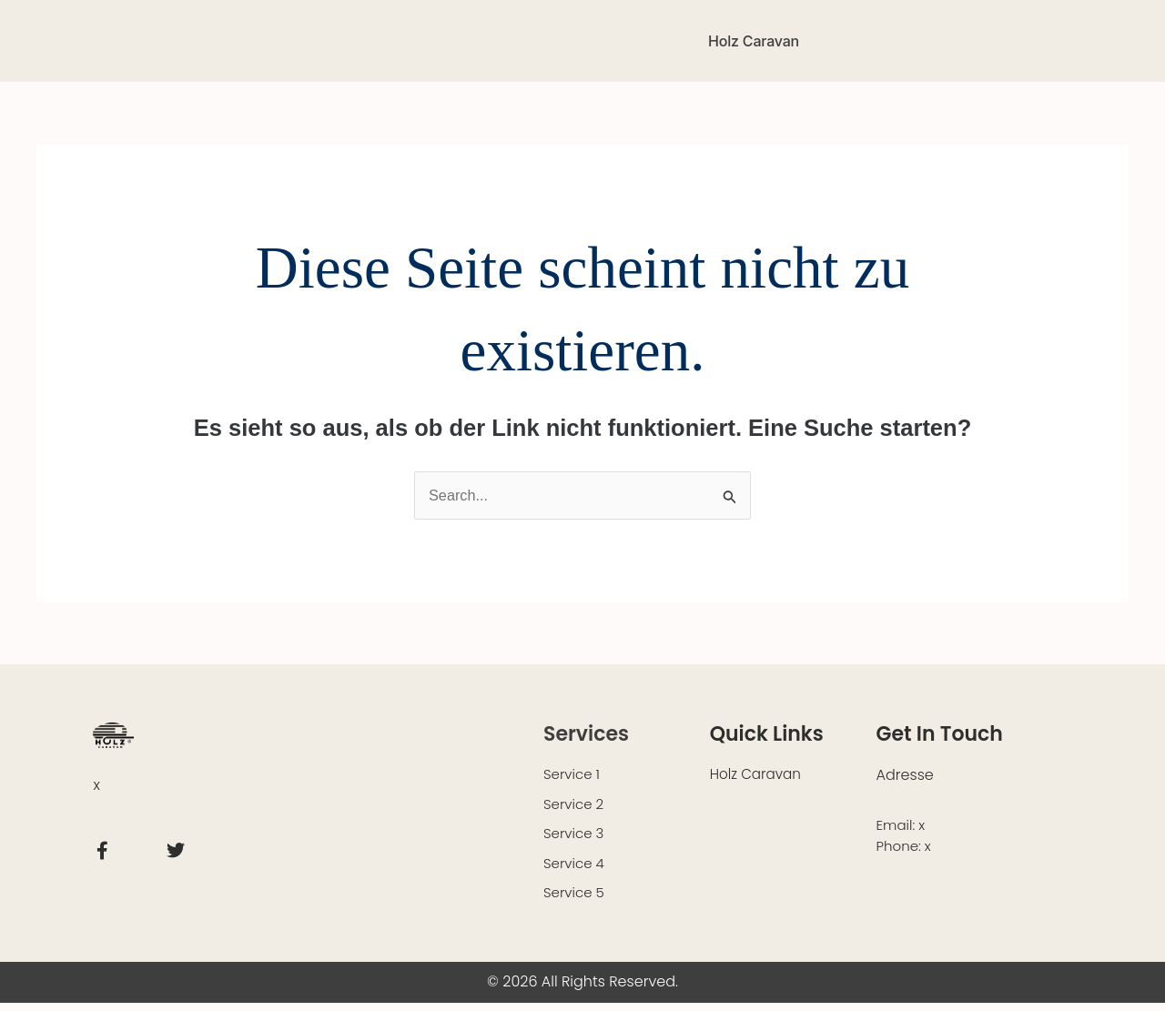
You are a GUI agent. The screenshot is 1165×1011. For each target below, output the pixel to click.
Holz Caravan (753, 41)
